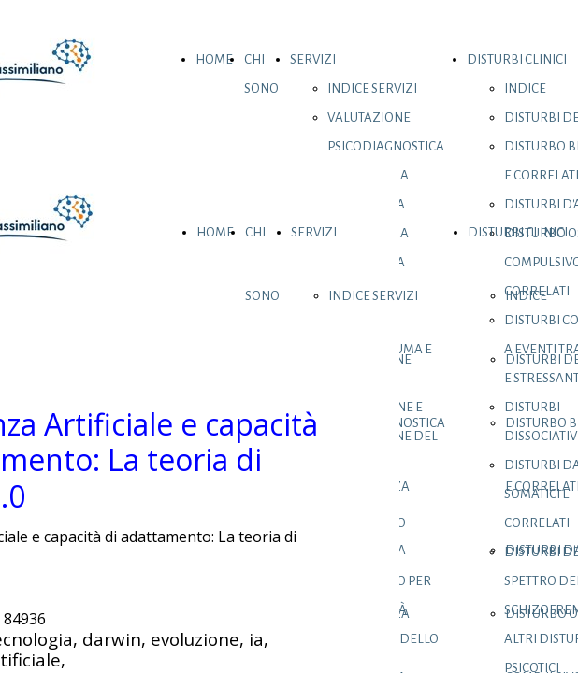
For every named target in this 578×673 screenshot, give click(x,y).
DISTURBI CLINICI (517, 59)
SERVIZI (313, 59)
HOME (214, 59)
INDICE (525, 88)
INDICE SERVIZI (372, 88)
